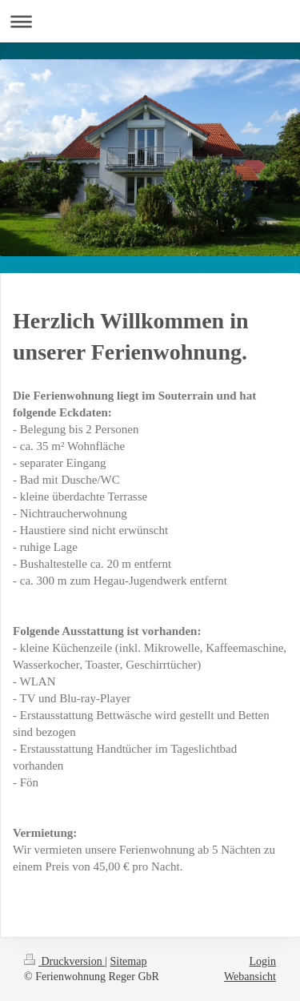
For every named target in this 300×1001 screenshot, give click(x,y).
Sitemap (128, 961)
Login (263, 961)
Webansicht (250, 977)
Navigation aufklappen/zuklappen (150, 21)
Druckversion (64, 961)
